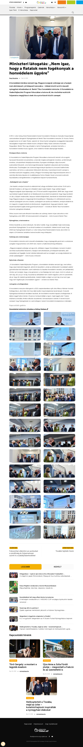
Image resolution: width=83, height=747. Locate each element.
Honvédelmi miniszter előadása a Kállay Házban (28, 309)
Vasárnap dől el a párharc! (29, 608)
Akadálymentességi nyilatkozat (38, 736)
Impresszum (38, 724)
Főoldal (12, 7)
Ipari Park (13, 10)
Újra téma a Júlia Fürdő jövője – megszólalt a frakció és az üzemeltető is (58, 667)
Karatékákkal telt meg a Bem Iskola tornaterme (37, 597)
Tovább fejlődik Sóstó (65, 551)
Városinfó (61, 7)
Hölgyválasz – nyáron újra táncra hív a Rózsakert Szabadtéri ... (42, 574)
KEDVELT (58, 567)
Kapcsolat (33, 10)
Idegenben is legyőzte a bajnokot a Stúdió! (35, 616)
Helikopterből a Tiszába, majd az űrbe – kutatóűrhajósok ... (41, 627)
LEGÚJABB (25, 567)
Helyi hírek (13, 660)
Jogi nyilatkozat (51, 724)
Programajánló (30, 7)
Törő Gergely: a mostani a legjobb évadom (23, 665)
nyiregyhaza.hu (24, 671)
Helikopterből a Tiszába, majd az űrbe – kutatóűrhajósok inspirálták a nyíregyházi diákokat (41, 706)
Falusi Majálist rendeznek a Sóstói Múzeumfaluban (38, 586)
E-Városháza (23, 10)
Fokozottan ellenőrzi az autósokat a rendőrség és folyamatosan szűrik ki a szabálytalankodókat (23, 553)
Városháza (50, 7)
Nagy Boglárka (13, 78)
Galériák (41, 7)
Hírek (19, 7)
